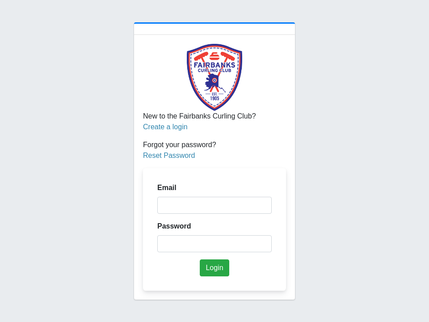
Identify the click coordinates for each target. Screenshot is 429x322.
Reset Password (169, 155)
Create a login (165, 127)
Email (167, 187)
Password (174, 226)
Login (214, 267)
